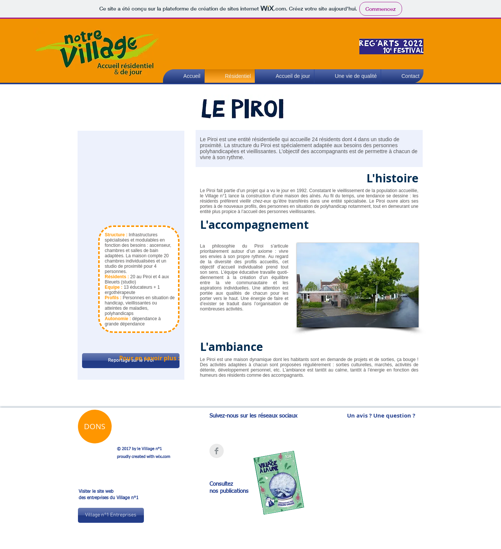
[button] (347, 76)
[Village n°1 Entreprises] (111, 515)
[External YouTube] (131, 177)
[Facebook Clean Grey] (216, 451)
